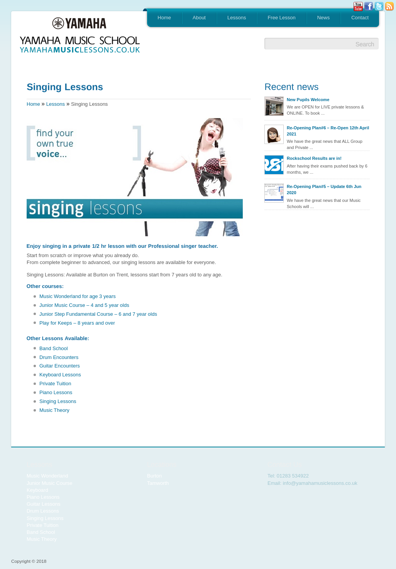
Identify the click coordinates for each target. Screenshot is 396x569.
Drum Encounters (58, 357)
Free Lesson (281, 17)
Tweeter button (379, 6)
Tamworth (158, 483)
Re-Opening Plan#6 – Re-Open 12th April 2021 (328, 130)
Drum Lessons (43, 511)
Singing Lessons (57, 401)
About (199, 17)
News (323, 17)
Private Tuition (55, 383)
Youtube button (358, 6)
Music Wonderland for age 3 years (77, 296)
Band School (53, 348)
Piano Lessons (55, 392)
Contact (360, 17)
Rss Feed (389, 6)
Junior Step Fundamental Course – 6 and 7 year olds (98, 314)
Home (164, 17)
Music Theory (54, 410)
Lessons (236, 17)
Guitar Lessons (43, 504)
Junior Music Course (50, 483)
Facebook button (368, 6)
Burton (154, 476)
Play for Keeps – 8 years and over (77, 323)
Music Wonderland (47, 476)
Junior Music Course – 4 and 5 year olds (84, 305)
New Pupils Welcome (308, 99)
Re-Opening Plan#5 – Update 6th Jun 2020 (324, 189)
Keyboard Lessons (60, 375)
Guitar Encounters (59, 366)
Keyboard (37, 490)
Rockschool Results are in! (314, 158)
